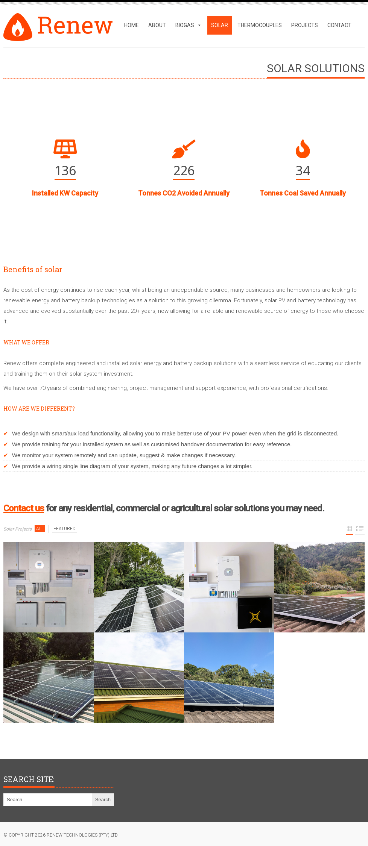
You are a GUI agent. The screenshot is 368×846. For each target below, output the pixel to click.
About (157, 25)
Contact (339, 25)
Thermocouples (259, 25)
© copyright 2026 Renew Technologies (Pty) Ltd (60, 835)
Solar (219, 25)
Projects (304, 25)
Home (131, 25)
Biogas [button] (188, 25)
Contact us (23, 508)
